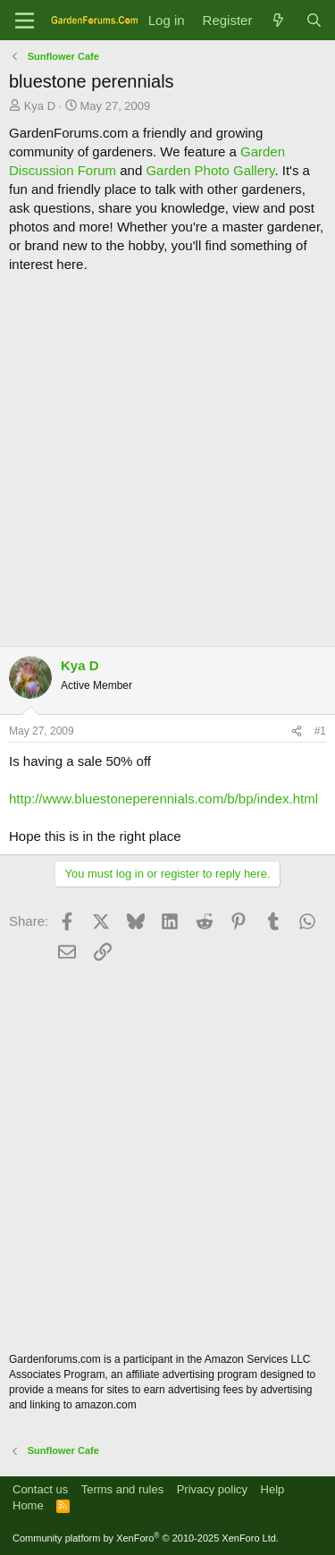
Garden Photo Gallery (210, 170)
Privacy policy (212, 1489)
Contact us (40, 1489)
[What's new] (278, 20)
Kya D (39, 106)
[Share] (296, 731)
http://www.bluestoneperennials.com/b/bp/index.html (163, 798)
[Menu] (25, 20)
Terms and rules (122, 1489)
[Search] (314, 20)
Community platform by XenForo (146, 1538)
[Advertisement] (167, 459)
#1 (320, 731)
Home (28, 1505)
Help (273, 1489)
